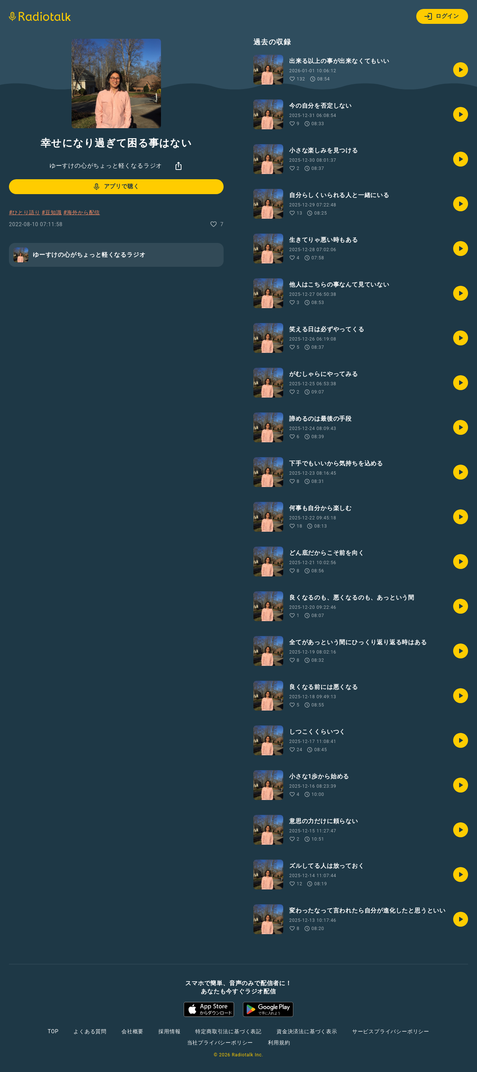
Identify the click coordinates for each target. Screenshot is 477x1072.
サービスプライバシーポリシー (390, 1031)
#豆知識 (52, 212)
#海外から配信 (81, 212)
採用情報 (169, 1031)
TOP (53, 1031)
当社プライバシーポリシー (220, 1043)
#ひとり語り (24, 212)
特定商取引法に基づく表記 (228, 1031)
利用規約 (279, 1043)
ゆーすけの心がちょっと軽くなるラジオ (106, 165)
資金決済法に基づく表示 (307, 1031)
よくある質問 (90, 1031)
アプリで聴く (115, 186)
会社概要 (132, 1031)
